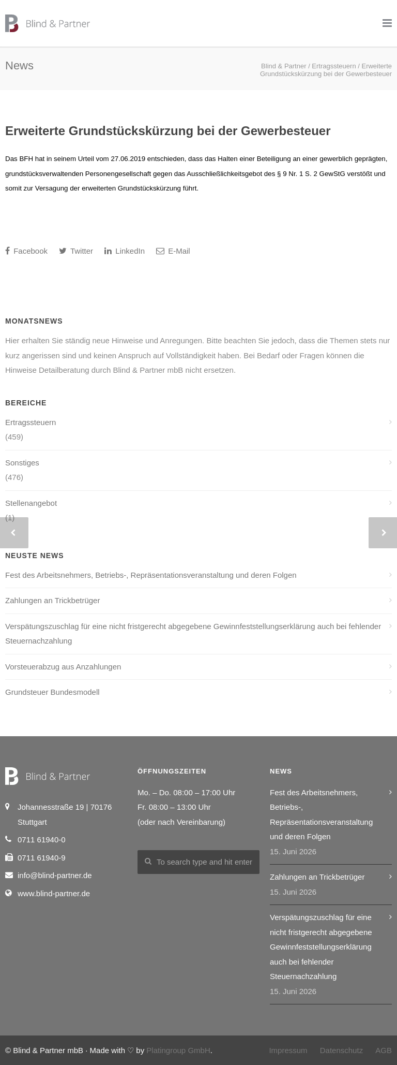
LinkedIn (124, 250)
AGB (383, 1050)
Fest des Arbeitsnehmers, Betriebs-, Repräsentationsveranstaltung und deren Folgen (151, 575)
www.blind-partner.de (54, 893)
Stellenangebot (31, 503)
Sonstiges (22, 462)
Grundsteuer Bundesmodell (52, 692)
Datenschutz (341, 1050)
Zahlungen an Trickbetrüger (52, 600)
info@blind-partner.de (55, 875)
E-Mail (173, 250)
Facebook (26, 250)
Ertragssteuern (30, 422)
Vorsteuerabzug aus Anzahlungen (63, 666)
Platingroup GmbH (178, 1050)
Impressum (288, 1050)
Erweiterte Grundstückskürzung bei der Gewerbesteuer (168, 131)
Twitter (76, 250)
